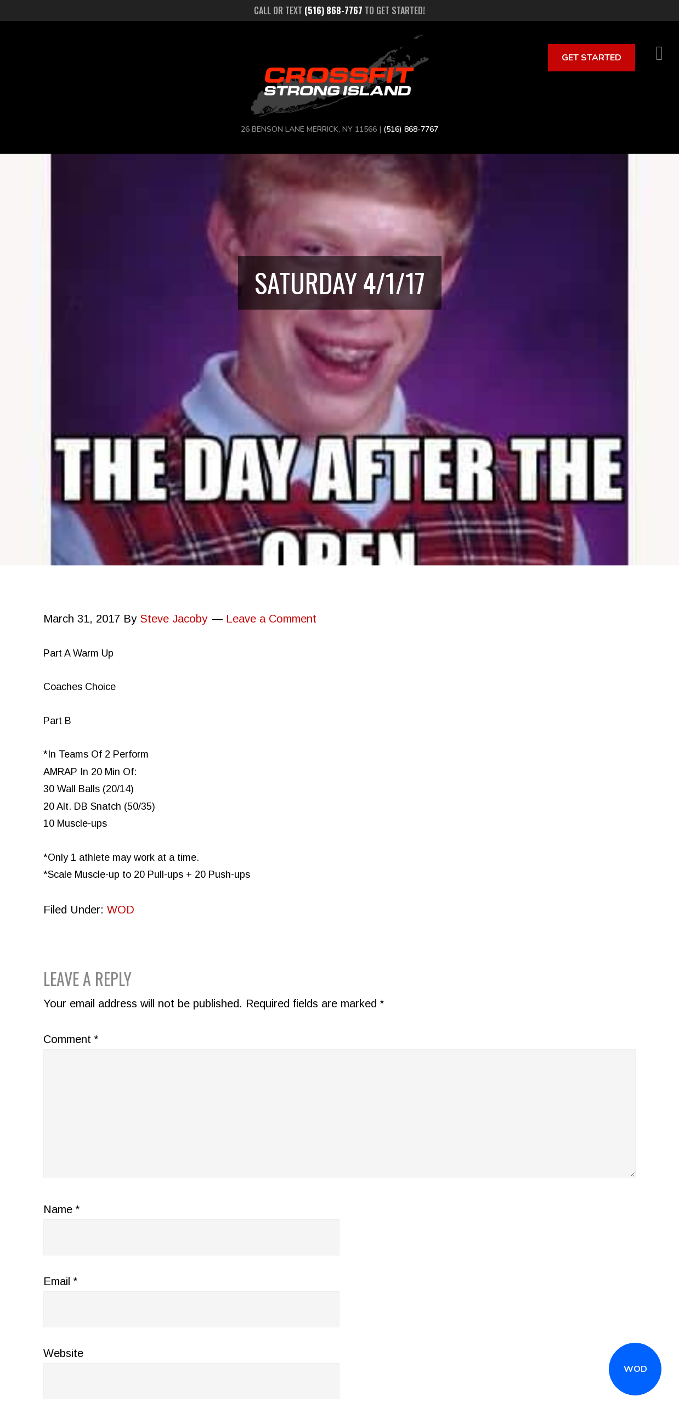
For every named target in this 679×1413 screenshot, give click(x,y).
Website (63, 1353)
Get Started (591, 58)
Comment (70, 1039)
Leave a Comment (271, 619)
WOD (635, 1369)
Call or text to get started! (339, 10)
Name (61, 1209)
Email (60, 1281)
